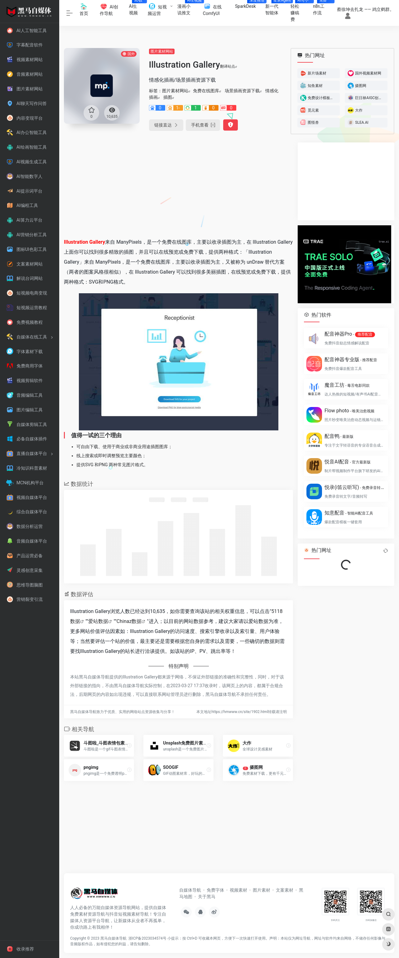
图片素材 (261, 890)
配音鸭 (338, 436)
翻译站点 (228, 66)
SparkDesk (248, 4)
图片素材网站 (162, 51)
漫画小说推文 (187, 7)
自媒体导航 (190, 890)
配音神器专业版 (350, 359)
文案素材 (284, 890)
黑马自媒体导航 (113, 938)
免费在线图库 (206, 90)
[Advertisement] (178, 186)
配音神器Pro (349, 334)
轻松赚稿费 (299, 11)
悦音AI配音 (347, 462)
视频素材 (238, 890)
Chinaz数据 (129, 621)
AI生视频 (136, 7)
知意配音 (348, 513)
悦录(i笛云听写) (354, 487)
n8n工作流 (321, 7)
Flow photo (349, 411)
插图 (167, 97)
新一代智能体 (275, 7)
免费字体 (215, 890)
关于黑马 (206, 896)
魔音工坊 (347, 385)
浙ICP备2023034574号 (147, 938)
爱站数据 (98, 621)
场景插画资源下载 (242, 90)
